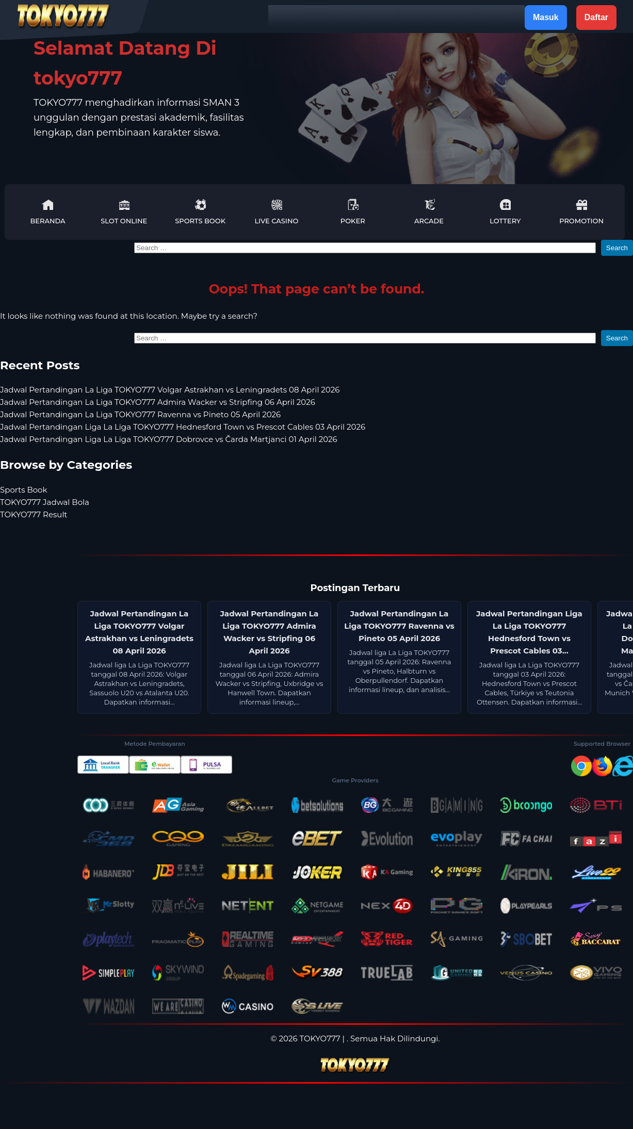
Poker (352, 212)
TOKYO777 (319, 1038)
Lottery (505, 212)
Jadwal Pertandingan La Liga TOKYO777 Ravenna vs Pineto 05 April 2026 (140, 414)
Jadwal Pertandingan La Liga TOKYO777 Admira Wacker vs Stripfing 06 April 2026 (157, 402)
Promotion (581, 212)
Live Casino (276, 212)
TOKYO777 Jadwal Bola (44, 502)
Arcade (429, 212)
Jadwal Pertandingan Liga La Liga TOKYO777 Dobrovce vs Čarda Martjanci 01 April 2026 (168, 439)
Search (617, 248)
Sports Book (200, 212)
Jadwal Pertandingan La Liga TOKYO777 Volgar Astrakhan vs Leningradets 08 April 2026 (169, 390)
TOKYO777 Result (33, 514)
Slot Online (124, 212)
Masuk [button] (546, 17)
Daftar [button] (596, 17)
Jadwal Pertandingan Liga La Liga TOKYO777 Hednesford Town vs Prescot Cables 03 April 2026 (182, 427)
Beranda (47, 212)
